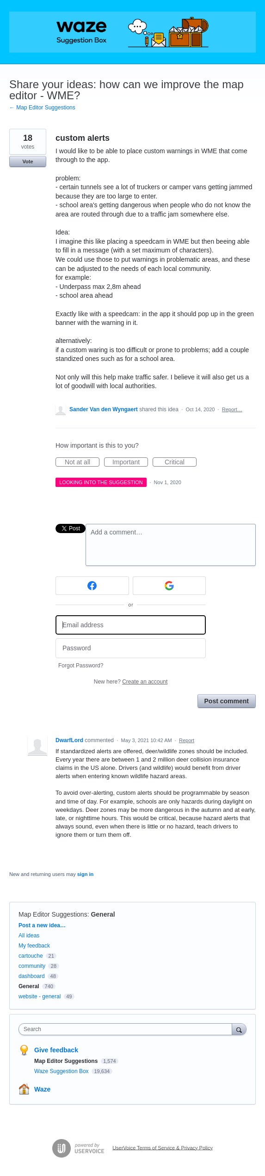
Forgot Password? (80, 665)
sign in (85, 874)
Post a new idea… (42, 925)
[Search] (239, 1029)
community (31, 966)
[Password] (130, 648)
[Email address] (130, 625)
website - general (39, 996)
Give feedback (56, 1050)
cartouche (30, 956)
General (103, 914)
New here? (130, 681)
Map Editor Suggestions (52, 914)
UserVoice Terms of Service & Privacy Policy (162, 1147)
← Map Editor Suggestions (42, 107)
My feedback (34, 945)
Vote (27, 161)
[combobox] (127, 1029)
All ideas (28, 935)
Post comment (226, 701)
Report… (232, 409)
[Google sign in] (169, 585)
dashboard (31, 976)
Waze (42, 1089)
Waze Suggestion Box (62, 1071)
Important (130, 462)
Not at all (82, 462)
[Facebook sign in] (92, 585)
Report (186, 740)
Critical (181, 462)
